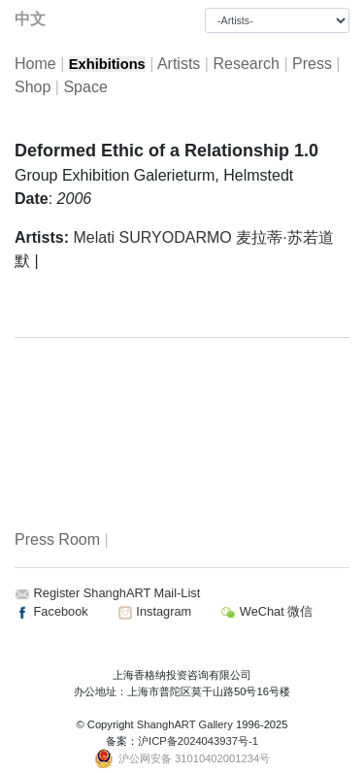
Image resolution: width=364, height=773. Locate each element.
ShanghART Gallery (185, 724)
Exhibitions (107, 64)
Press (312, 63)
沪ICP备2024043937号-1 (198, 741)
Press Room (57, 539)
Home (35, 63)
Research (246, 63)
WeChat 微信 (266, 611)
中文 (30, 19)
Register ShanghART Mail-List (117, 593)
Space (85, 87)
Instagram (154, 611)
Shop (32, 87)
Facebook (51, 611)
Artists (178, 63)
